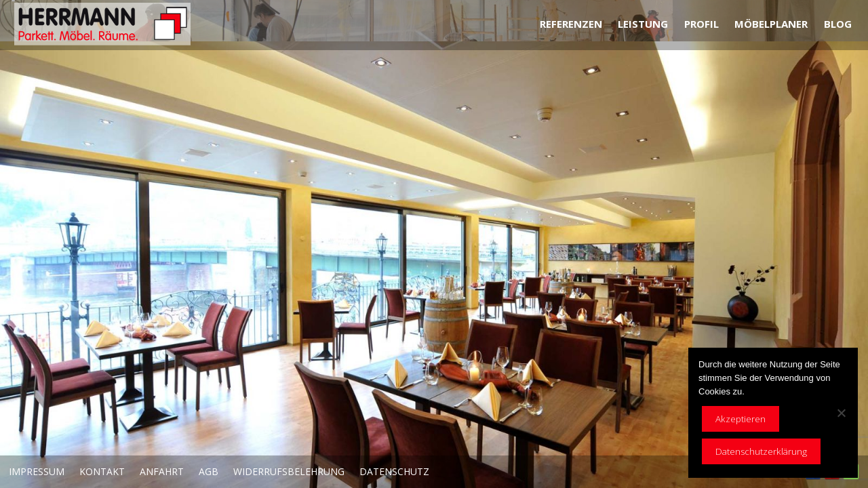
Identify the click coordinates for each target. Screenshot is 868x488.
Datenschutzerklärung (761, 451)
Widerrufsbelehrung (288, 471)
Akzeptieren (740, 419)
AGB (208, 471)
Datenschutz (394, 471)
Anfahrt (162, 471)
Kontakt (102, 471)
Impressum (36, 471)
